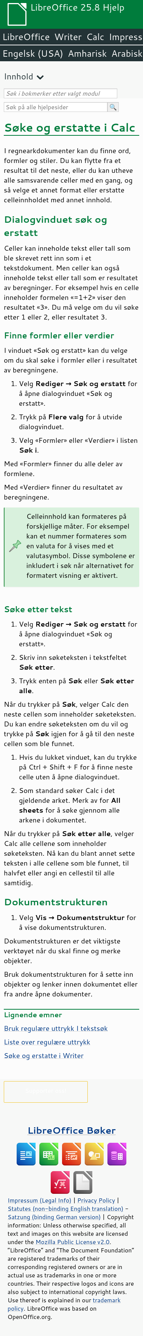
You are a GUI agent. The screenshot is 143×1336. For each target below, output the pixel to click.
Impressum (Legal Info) (40, 1200)
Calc (95, 36)
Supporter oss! (46, 1090)
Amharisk (87, 53)
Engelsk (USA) (32, 53)
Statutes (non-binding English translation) (65, 1208)
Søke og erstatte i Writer (44, 1055)
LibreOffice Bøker (71, 1130)
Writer (67, 36)
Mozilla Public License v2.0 (73, 1242)
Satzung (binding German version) (54, 1217)
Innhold (18, 76)
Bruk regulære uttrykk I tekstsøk (56, 1028)
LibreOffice (26, 36)
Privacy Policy (96, 1200)
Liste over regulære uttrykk (47, 1042)
